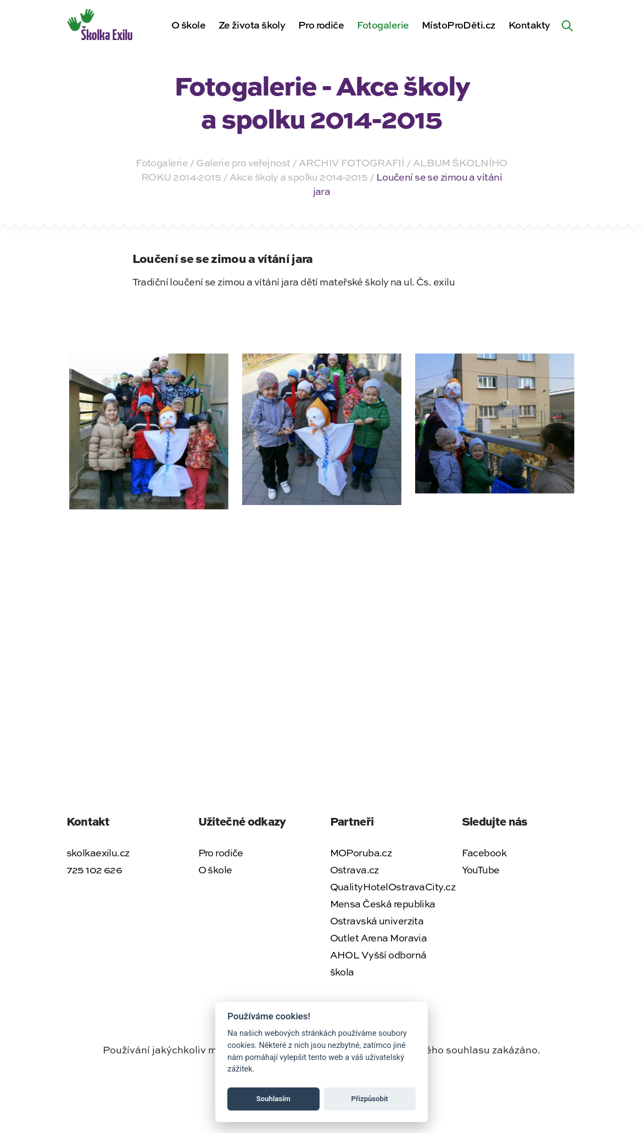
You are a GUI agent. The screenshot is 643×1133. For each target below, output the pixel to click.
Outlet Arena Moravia (378, 937)
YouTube (481, 869)
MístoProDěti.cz (459, 25)
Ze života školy (252, 25)
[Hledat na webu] (567, 24)
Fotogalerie (383, 25)
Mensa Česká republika (382, 903)
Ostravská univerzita (377, 920)
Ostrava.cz (354, 869)
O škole (188, 25)
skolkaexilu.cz (98, 852)
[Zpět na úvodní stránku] (100, 23)
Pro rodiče (321, 25)
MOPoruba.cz (361, 852)
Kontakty (529, 25)
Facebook (484, 852)
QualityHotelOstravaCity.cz (392, 886)
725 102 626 (94, 869)
